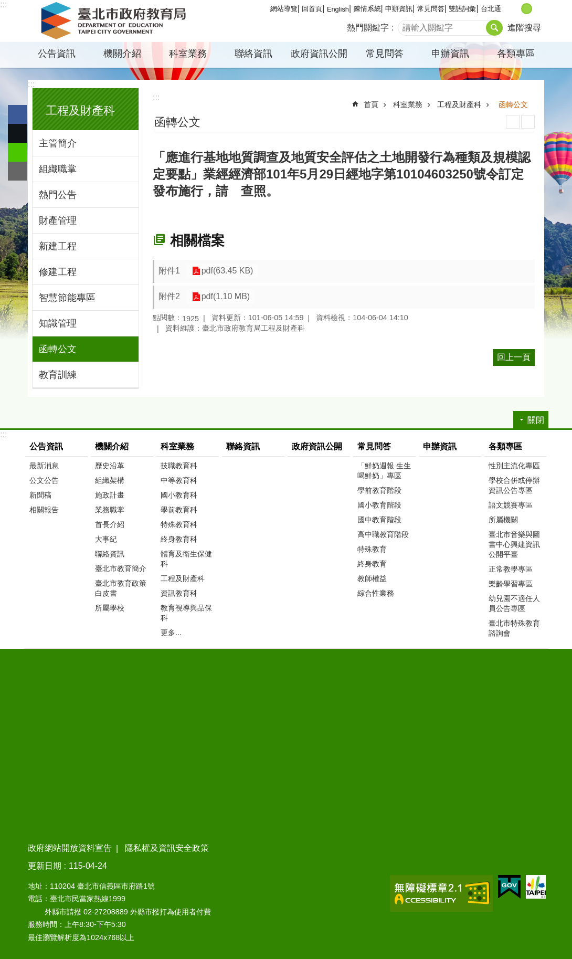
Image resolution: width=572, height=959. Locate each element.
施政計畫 (109, 495)
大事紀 (106, 539)
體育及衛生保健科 (186, 559)
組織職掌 (58, 169)
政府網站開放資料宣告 (70, 848)
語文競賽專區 (511, 505)
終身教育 (372, 564)
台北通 (491, 9)
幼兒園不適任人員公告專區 (514, 603)
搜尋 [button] (494, 28)
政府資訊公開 (319, 53)
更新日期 (44, 865)
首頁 (371, 104)
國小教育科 (179, 495)
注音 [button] (528, 122)
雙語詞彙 (462, 9)
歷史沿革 (109, 465)
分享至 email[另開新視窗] (17, 171)
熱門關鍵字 (368, 27)
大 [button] (537, 8)
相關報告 (44, 509)
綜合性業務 (375, 593)
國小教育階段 (379, 505)
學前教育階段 (379, 490)
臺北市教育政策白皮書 (120, 588)
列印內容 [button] (513, 122)
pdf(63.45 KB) (226, 271)
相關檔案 (197, 240)
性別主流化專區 (514, 465)
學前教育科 (179, 509)
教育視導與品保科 (186, 613)
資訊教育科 (179, 593)
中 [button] (526, 8)
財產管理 (58, 220)
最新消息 (44, 465)
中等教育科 (179, 480)
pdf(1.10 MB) (224, 296)
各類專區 (516, 53)
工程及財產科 (80, 110)
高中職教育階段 (383, 534)
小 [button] (515, 8)
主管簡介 (58, 143)
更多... (171, 632)
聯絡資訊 (253, 53)
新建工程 (58, 246)
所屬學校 (109, 608)
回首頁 (312, 9)
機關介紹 (122, 53)
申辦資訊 (398, 9)
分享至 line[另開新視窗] (17, 152)
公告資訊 (57, 53)
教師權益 (372, 578)
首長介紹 (109, 524)
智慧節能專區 (67, 297)
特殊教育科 (179, 524)
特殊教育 (372, 549)
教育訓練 (58, 375)
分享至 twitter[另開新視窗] (17, 133)
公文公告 (44, 480)
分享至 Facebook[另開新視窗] (17, 114)
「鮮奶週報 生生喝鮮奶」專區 (384, 470)
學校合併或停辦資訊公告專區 (514, 485)
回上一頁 (514, 357)
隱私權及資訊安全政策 (167, 848)
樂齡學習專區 (511, 583)
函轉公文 (58, 349)
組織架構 (109, 480)
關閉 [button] (535, 420)
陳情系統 (367, 9)
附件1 (169, 270)
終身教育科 (179, 539)
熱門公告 (58, 194)
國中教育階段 (379, 519)
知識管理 (58, 323)
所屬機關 (503, 519)
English (338, 9)
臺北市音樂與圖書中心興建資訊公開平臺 (514, 544)
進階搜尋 (524, 27)
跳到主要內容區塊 (5, 5)
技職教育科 (179, 465)
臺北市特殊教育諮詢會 (514, 628)
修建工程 (58, 272)
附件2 (169, 296)
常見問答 (430, 9)
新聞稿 (40, 495)
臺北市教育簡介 (120, 568)
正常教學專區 (511, 569)
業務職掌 (109, 509)
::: (3, 4)
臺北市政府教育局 (115, 21)
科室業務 (188, 53)
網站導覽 (284, 9)
